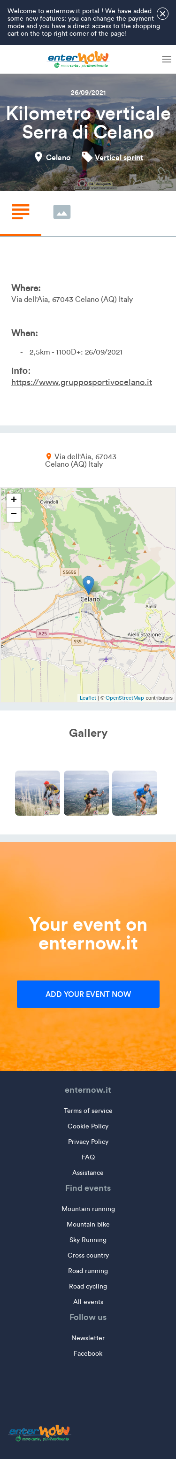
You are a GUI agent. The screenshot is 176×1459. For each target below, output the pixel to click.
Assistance (88, 1173)
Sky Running (88, 1240)
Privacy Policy (88, 1142)
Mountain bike (88, 1224)
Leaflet (88, 698)
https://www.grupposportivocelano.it (81, 382)
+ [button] (14, 501)
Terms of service (88, 1111)
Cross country (88, 1255)
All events (88, 1302)
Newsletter (88, 1338)
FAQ (88, 1157)
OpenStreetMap (125, 698)
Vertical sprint (119, 157)
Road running (88, 1271)
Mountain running (88, 1209)
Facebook (88, 1354)
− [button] (14, 515)
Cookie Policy (88, 1126)
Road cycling (88, 1286)
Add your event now (88, 994)
